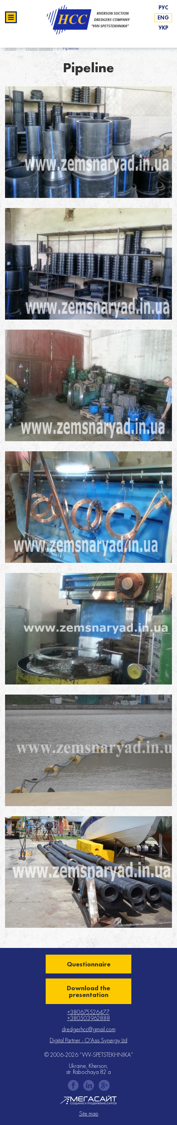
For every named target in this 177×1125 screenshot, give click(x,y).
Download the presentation (88, 991)
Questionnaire (88, 964)
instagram (88, 1085)
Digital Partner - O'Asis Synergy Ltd (88, 1040)
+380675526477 (87, 1012)
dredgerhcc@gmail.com (89, 1029)
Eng (163, 17)
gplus (104, 1085)
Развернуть (11, 17)
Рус (163, 7)
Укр (163, 27)
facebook (73, 1085)
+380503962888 (88, 1018)
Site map (88, 1114)
